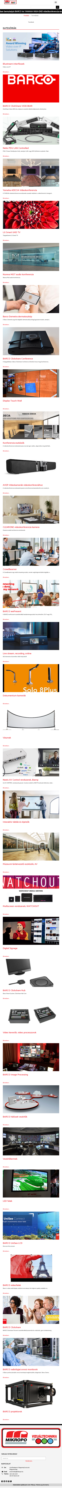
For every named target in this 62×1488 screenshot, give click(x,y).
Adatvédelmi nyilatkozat (20, 1485)
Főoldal (26, 15)
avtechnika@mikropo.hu (16, 1471)
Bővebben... (6, 72)
